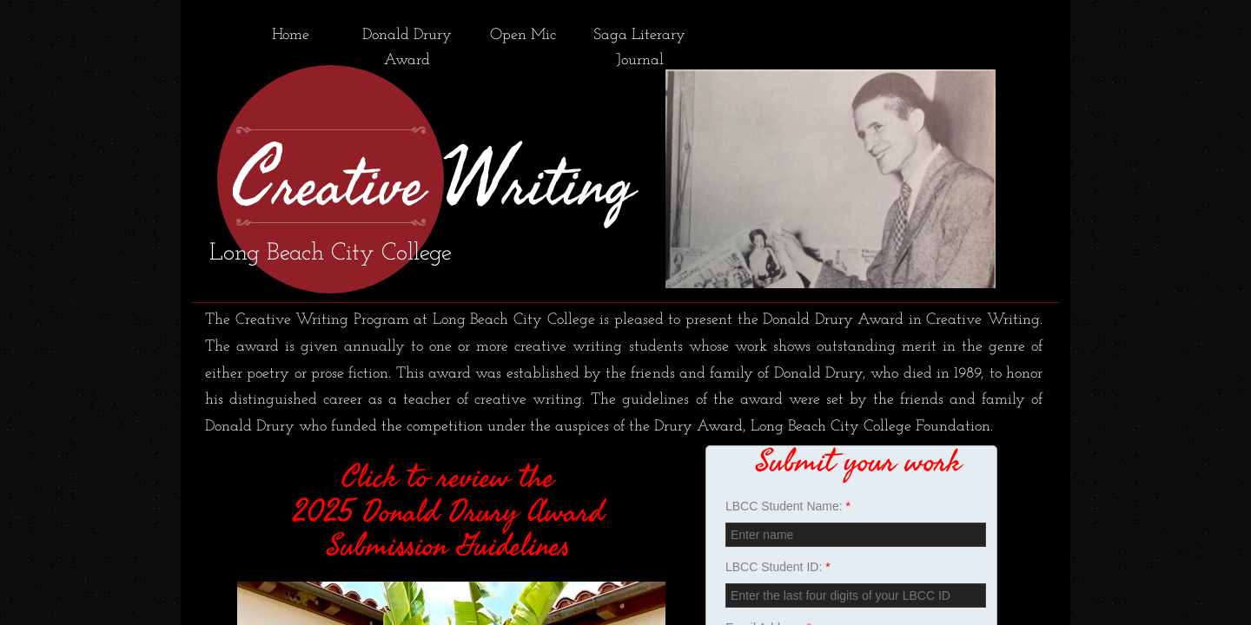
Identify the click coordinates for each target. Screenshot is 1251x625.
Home (290, 35)
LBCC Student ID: (778, 567)
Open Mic (523, 35)
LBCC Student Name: (788, 506)
